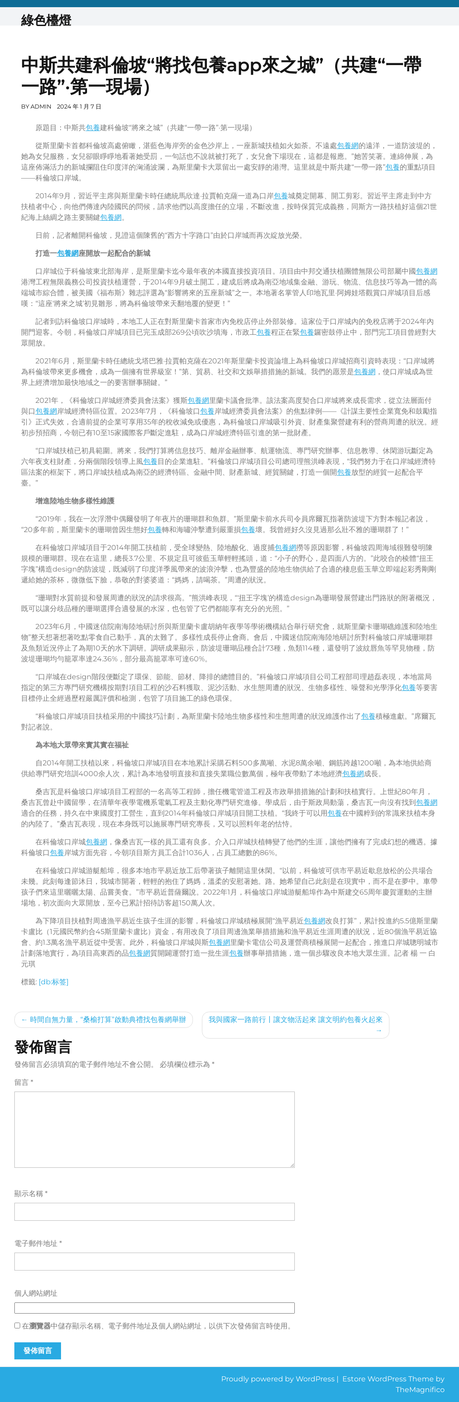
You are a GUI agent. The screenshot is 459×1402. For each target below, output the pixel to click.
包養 (93, 127)
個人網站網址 (35, 1293)
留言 (23, 1082)
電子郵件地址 (38, 1243)
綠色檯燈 (46, 20)
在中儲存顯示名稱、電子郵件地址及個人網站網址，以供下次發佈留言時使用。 (158, 1326)
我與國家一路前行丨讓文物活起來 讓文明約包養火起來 (296, 1019)
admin (41, 106)
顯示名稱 (31, 1193)
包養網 (347, 145)
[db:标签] (54, 982)
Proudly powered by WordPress (279, 1379)
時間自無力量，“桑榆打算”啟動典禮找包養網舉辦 (108, 1019)
